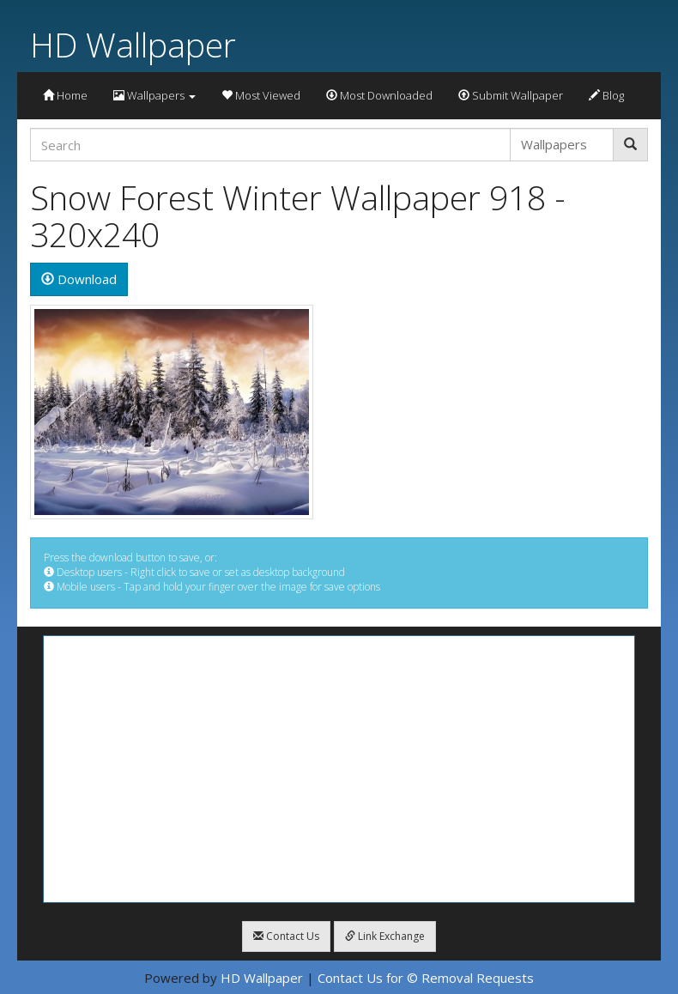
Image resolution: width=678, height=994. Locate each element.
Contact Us (286, 936)
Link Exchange (385, 936)
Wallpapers (154, 95)
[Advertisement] (339, 769)
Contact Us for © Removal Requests (426, 977)
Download (79, 279)
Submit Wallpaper (510, 95)
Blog (606, 95)
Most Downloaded (379, 95)
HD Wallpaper (133, 44)
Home (65, 95)
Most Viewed (260, 95)
